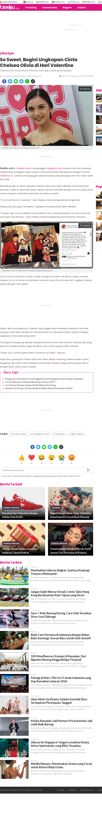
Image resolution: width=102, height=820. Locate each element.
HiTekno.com (74, 2)
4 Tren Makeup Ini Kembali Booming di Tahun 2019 (30, 382)
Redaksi (72, 790)
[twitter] (10, 81)
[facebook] (4, 81)
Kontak (61, 790)
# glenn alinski (76, 434)
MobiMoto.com (90, 2)
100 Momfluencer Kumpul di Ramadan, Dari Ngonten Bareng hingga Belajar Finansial (58, 657)
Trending (31, 7)
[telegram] (21, 81)
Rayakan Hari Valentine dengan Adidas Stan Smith (20, 514)
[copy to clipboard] (33, 81)
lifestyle (56, 507)
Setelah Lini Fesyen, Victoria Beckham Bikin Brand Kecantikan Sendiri (39, 388)
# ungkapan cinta (40, 434)
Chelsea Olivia (23, 168)
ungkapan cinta (55, 168)
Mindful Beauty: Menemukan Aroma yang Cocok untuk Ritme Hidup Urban (61, 765)
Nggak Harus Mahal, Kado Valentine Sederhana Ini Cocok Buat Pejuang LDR (70, 515)
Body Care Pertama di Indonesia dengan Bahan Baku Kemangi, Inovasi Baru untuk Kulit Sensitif (61, 636)
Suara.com (29, 2)
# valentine (59, 434)
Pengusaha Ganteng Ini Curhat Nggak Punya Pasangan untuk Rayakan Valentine (44, 378)
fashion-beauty (11, 507)
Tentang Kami (87, 790)
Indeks (82, 7)
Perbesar (85, 89)
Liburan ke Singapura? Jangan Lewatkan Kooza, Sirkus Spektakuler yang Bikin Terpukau (60, 744)
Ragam (67, 7)
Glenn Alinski (48, 359)
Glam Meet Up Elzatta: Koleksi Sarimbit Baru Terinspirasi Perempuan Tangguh (59, 700)
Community (49, 7)
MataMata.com (44, 2)
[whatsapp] (27, 81)
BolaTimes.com (59, 2)
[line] (16, 81)
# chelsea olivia (18, 434)
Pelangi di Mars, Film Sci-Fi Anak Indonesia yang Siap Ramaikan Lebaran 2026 (61, 679)
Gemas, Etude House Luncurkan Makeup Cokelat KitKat (20, 550)
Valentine (5, 175)
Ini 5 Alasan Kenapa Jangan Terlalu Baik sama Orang (30, 385)
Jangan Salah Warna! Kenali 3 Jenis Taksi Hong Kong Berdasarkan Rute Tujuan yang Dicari (60, 593)
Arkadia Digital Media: (9, 2)
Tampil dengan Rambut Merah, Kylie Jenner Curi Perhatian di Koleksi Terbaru (70, 551)
